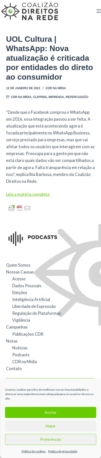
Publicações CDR (27, 334)
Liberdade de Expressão (34, 306)
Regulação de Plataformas (36, 313)
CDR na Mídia (55, 88)
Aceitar (50, 412)
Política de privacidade (62, 451)
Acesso (19, 278)
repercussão (77, 97)
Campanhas (17, 326)
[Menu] (99, 11)
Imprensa (56, 97)
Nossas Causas (20, 271)
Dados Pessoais (26, 285)
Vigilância (21, 320)
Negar (50, 426)
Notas (12, 341)
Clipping (40, 97)
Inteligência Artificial (31, 299)
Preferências (50, 439)
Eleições (19, 292)
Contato (14, 368)
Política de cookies (34, 451)
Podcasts (21, 354)
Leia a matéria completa (27, 194)
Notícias (20, 347)
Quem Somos (18, 265)
